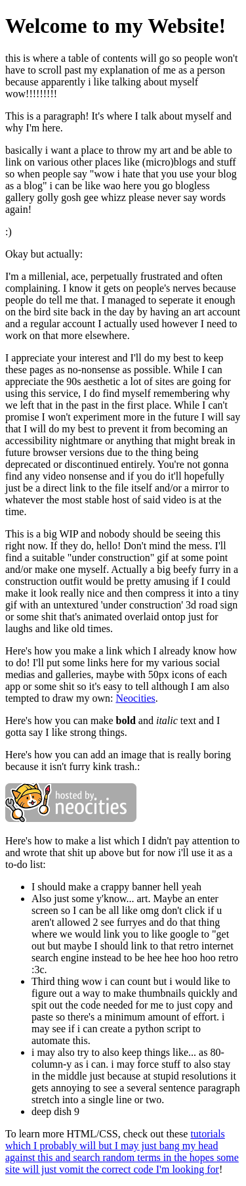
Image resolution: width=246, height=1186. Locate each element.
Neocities (135, 698)
